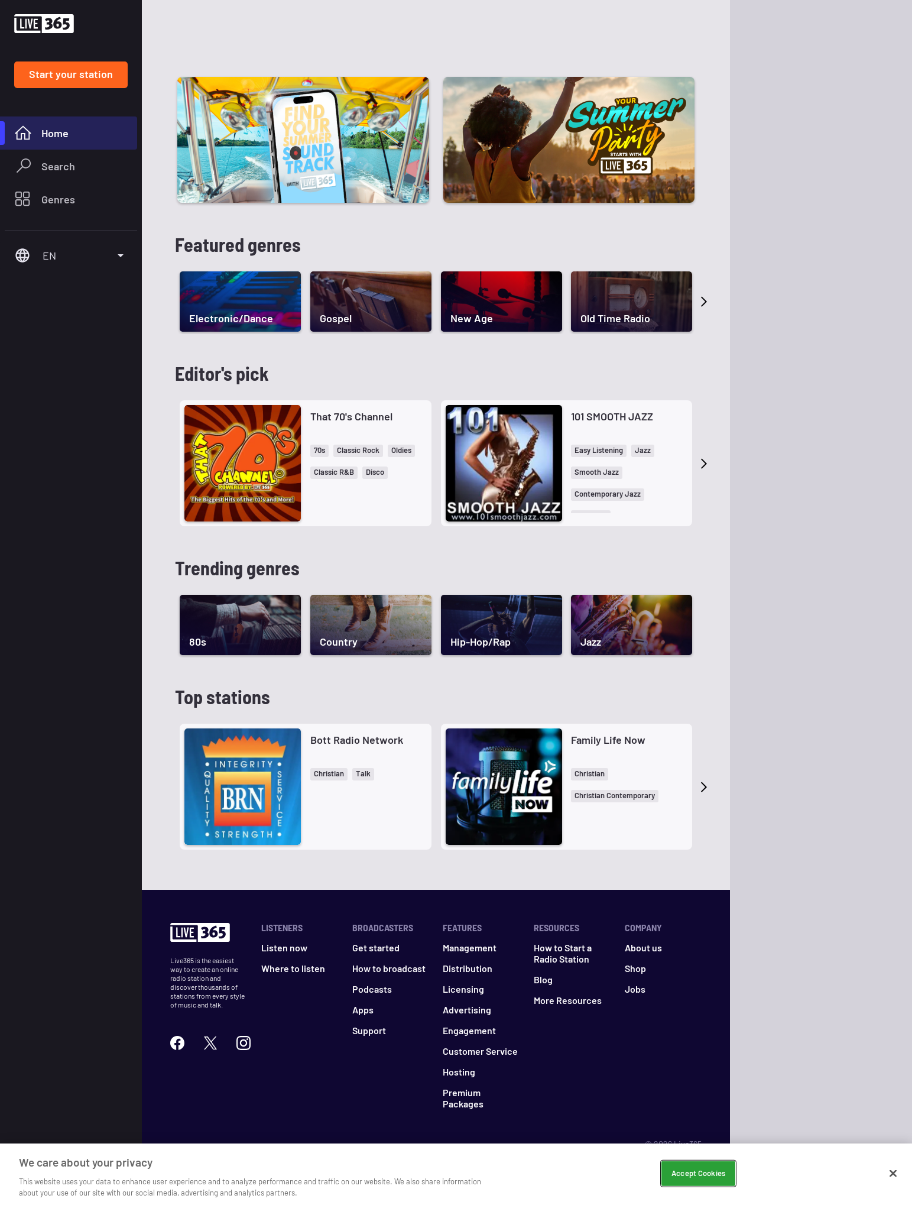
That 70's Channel (351, 416)
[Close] (893, 1174)
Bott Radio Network (356, 739)
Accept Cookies (698, 1173)
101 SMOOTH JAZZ (612, 416)
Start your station (71, 73)
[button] (319, 451)
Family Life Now (608, 739)
